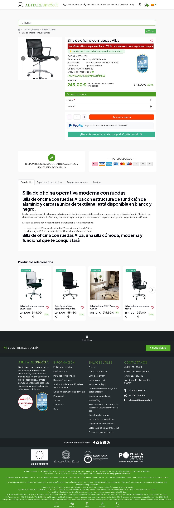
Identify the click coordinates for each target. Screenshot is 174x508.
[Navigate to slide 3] (39, 79)
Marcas (106, 5)
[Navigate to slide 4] (42, 79)
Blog (132, 5)
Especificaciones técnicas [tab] (49, 182)
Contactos (58, 404)
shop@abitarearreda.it (139, 400)
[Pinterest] (108, 443)
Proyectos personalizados (102, 432)
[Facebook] (94, 443)
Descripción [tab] (26, 182)
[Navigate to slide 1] (34, 79)
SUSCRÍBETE (158, 347)
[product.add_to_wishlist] (152, 41)
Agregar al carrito (122, 117)
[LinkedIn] (104, 443)
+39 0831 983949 (135, 390)
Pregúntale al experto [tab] (77, 182)
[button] (122, 503)
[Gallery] (40, 58)
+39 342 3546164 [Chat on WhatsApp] (135, 395)
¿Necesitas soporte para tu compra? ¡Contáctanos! (111, 134)
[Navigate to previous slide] (23, 58)
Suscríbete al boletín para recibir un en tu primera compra (110, 46)
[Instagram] (97, 443)
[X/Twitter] (101, 443)
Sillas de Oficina (50, 29)
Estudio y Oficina (32, 29)
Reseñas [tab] (97, 182)
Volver (150, 31)
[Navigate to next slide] (56, 58)
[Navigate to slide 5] (45, 79)
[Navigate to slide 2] (36, 79)
